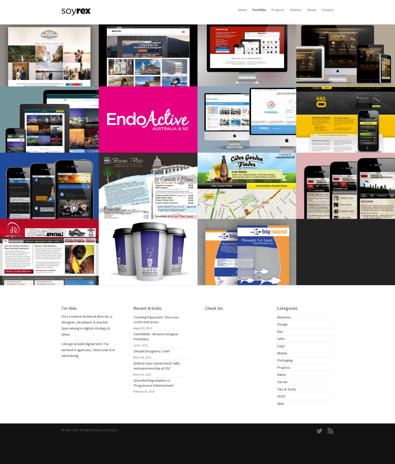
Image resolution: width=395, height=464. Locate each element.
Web (280, 403)
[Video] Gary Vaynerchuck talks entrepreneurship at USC (157, 366)
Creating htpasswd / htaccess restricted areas (156, 319)
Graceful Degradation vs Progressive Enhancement (154, 383)
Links (281, 338)
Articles (296, 10)
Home (242, 10)
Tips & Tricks (286, 389)
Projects (278, 10)
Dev (280, 331)
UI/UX (281, 396)
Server (282, 382)
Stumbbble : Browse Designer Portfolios (156, 336)
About (311, 10)
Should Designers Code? (152, 351)
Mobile (282, 353)
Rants (281, 374)
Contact (328, 10)
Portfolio (259, 10)
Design (282, 324)
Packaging (285, 360)
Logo (281, 346)
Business (284, 317)
